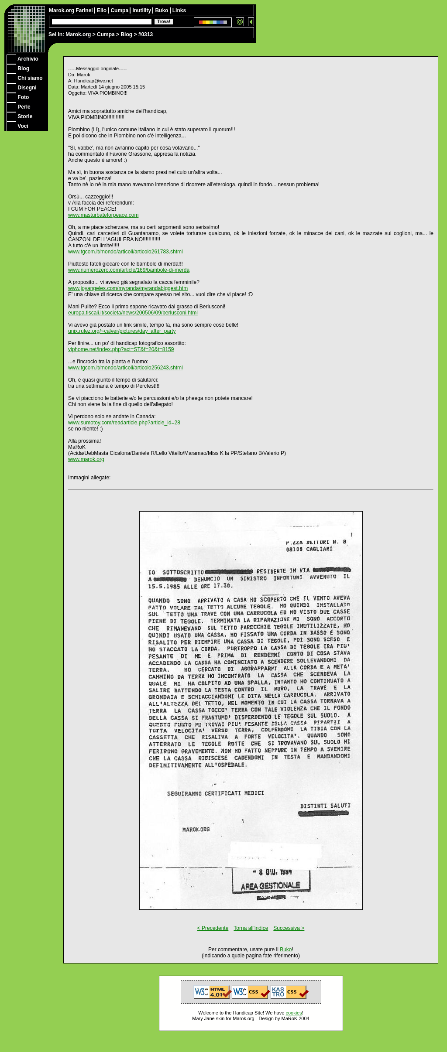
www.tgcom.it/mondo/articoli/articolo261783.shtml (125, 252)
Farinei (85, 10)
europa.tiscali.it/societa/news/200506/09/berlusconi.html (133, 313)
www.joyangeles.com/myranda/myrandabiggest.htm (128, 288)
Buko (162, 10)
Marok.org (78, 34)
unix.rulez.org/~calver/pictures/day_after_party (121, 331)
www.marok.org (86, 459)
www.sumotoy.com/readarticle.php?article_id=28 (124, 423)
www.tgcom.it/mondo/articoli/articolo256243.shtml (125, 368)
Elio (102, 10)
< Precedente (213, 928)
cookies (293, 1012)
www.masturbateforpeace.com (103, 215)
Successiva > (288, 928)
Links (179, 10)
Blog (126, 34)
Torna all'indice (251, 928)
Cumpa (106, 34)
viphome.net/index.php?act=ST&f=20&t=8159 (121, 349)
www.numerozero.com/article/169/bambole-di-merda (128, 270)
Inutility (142, 10)
